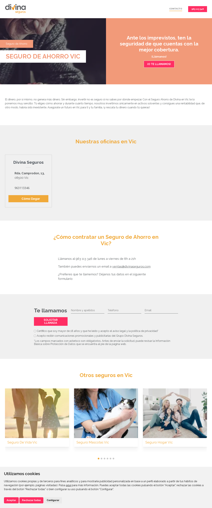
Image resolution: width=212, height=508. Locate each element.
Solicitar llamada (51, 321)
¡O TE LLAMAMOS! (159, 64)
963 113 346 (197, 9)
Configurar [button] (53, 500)
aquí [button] (68, 485)
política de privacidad (144, 331)
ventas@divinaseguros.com (131, 266)
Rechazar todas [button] (31, 500)
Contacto (175, 8)
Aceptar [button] (11, 500)
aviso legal (119, 331)
